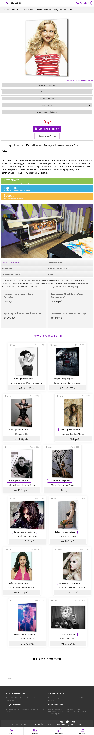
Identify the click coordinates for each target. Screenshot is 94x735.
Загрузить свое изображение (80, 80)
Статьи (24, 724)
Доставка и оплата (10, 262)
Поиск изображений (11, 274)
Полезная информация (58, 268)
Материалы (7, 268)
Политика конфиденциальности (42, 724)
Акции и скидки (13, 705)
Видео (50, 274)
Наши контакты (55, 705)
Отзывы (15, 724)
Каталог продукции (15, 694)
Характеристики (55, 262)
